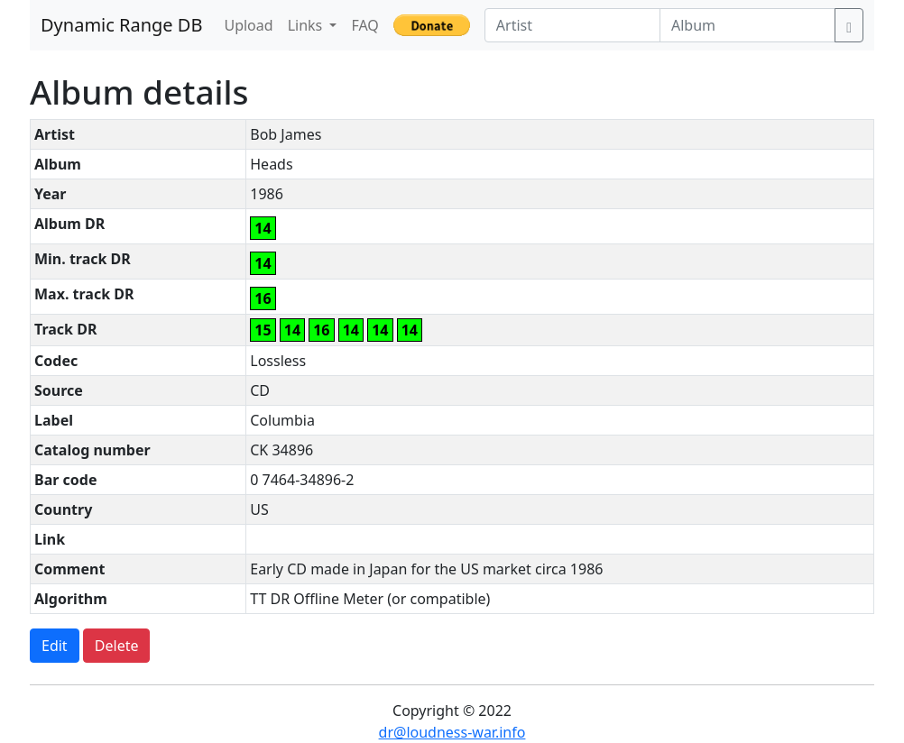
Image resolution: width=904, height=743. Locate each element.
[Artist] (572, 25)
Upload (248, 25)
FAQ (364, 25)
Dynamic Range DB (121, 25)
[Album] (747, 25)
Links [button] (307, 25)
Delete (117, 646)
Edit (55, 646)
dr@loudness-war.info (452, 732)
